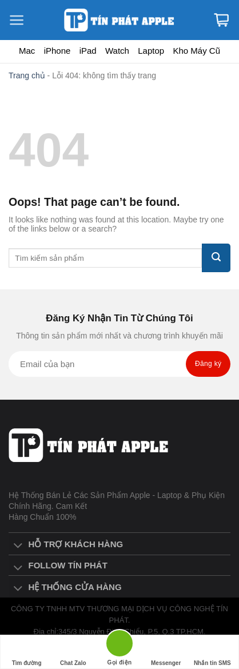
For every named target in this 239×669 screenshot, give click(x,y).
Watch (117, 50)
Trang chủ (27, 75)
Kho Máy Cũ (196, 50)
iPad (88, 50)
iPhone (57, 50)
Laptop (151, 50)
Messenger (166, 652)
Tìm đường (27, 652)
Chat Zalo (73, 652)
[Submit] (216, 258)
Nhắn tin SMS (212, 652)
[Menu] (23, 20)
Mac (27, 50)
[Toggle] (18, 546)
